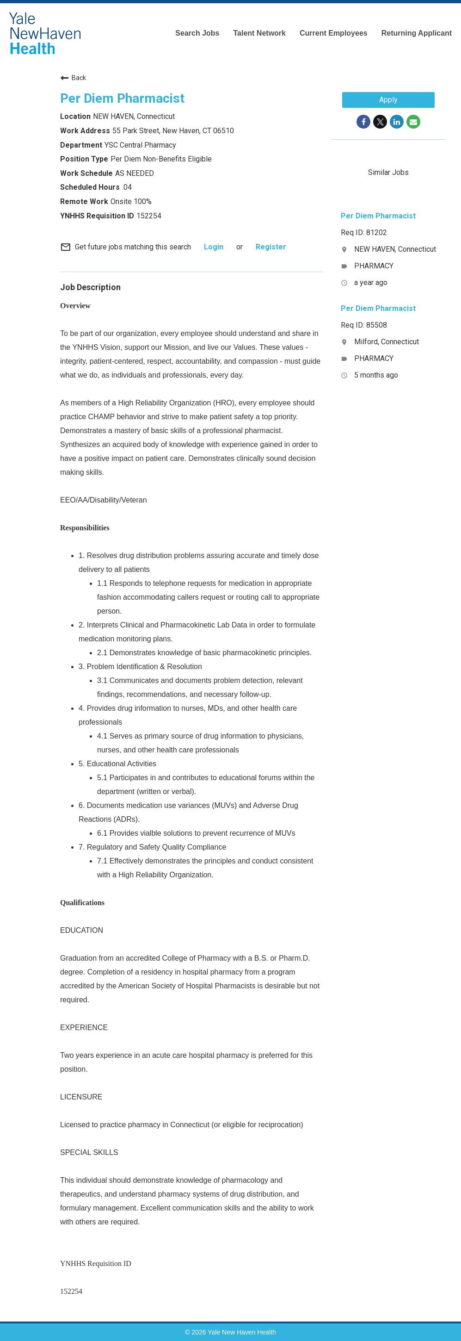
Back (73, 78)
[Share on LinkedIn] (396, 121)
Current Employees (334, 33)
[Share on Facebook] (363, 121)
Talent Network (259, 33)
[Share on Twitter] (380, 121)
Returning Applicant (416, 33)
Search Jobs (197, 33)
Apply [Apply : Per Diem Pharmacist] (388, 99)
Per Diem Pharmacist (122, 98)
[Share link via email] (413, 121)
